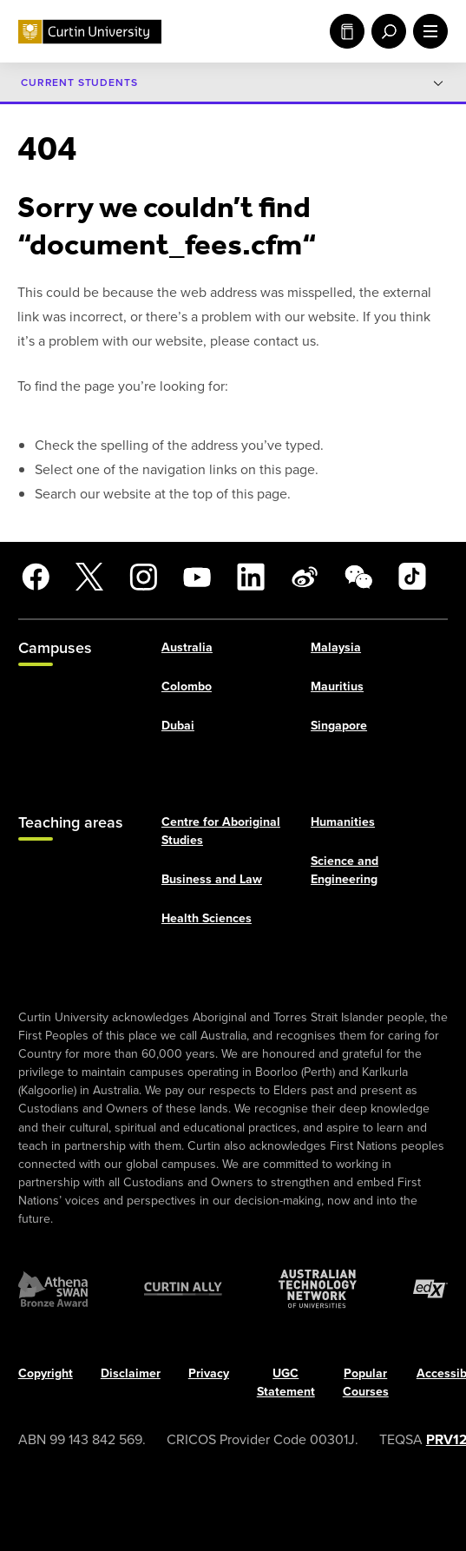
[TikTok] (412, 577)
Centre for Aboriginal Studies (220, 830)
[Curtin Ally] (183, 1288)
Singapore (339, 725)
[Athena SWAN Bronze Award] (53, 1288)
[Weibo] (304, 577)
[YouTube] (197, 577)
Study (347, 31)
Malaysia (336, 646)
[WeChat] (358, 577)
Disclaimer (131, 1373)
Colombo (186, 686)
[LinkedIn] (251, 577)
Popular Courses (366, 1382)
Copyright (45, 1373)
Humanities (343, 821)
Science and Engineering (344, 869)
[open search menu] (385, 31)
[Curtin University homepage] (89, 31)
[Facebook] (35, 577)
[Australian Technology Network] (318, 1288)
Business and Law (211, 879)
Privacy (208, 1373)
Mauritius (337, 686)
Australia (187, 646)
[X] (89, 577)
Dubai (177, 725)
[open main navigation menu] (427, 31)
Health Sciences (206, 918)
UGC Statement (286, 1382)
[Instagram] (143, 577)
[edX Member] (430, 1288)
